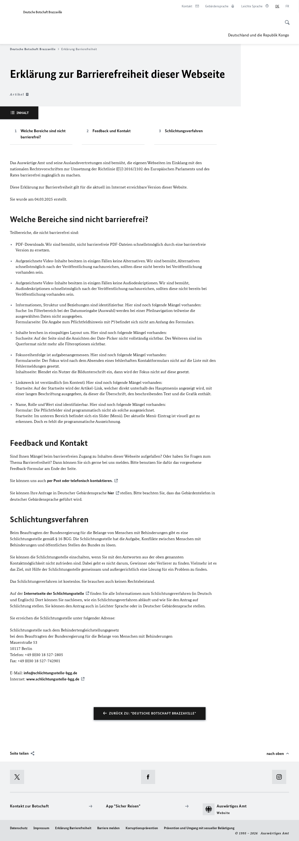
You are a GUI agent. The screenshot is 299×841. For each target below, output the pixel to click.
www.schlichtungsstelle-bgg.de (52, 678)
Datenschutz (18, 827)
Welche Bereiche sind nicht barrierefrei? (43, 133)
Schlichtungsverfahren (184, 130)
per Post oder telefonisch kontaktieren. (80, 480)
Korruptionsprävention (142, 827)
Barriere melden (108, 827)
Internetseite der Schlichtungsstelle (54, 593)
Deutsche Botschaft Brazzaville (34, 49)
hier (111, 492)
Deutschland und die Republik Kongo (258, 35)
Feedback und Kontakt (111, 130)
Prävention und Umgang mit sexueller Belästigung (199, 827)
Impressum (41, 827)
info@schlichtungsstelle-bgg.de (50, 672)
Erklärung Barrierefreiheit (73, 827)
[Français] (287, 6)
